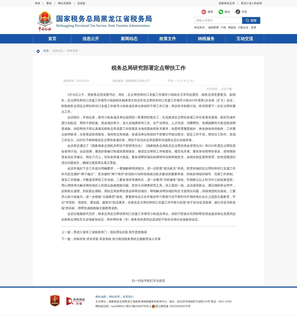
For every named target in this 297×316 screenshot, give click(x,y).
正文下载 (226, 89)
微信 (227, 11)
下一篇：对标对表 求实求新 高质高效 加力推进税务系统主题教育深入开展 (111, 239)
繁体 (49, 3)
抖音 (244, 11)
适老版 (81, 3)
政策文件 (167, 38)
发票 (253, 27)
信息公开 (90, 38)
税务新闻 (72, 50)
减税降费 (213, 27)
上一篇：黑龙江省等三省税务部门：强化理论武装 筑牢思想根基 (104, 232)
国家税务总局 (227, 3)
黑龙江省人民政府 (251, 3)
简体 (37, 3)
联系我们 (128, 296)
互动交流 (244, 38)
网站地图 (100, 296)
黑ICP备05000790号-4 (138, 306)
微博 (210, 11)
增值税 (232, 27)
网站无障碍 (64, 3)
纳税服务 (206, 38)
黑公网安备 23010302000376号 (171, 306)
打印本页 (212, 89)
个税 (223, 27)
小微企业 (243, 27)
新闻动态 (129, 38)
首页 (52, 38)
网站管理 (114, 296)
